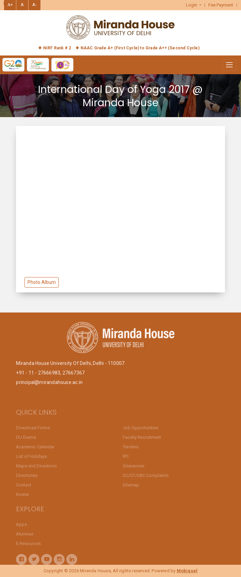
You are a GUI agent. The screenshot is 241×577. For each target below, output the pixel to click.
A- (34, 4)
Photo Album (42, 282)
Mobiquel (187, 570)
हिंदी (6, 3)
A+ (10, 4)
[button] (194, 5)
